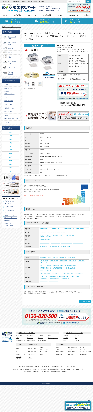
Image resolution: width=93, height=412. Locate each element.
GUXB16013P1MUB (66, 243)
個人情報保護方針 (55, 371)
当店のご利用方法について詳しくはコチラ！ (35, 293)
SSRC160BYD (63, 261)
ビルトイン (40, 338)
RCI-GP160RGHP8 (79, 273)
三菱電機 (65, 338)
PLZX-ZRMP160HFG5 (45, 237)
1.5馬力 (11, 132)
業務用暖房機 (59, 354)
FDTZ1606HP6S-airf (69, 229)
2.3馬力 (11, 143)
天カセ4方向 (19, 336)
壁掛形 (50, 336)
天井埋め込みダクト (53, 338)
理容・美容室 (8, 111)
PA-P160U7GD (43, 281)
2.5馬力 (11, 146)
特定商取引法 (27, 371)
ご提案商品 (61, 344)
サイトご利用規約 (44, 371)
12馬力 (10, 171)
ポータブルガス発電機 (85, 351)
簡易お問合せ (78, 405)
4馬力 (10, 153)
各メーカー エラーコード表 (68, 366)
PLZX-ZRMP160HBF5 (70, 235)
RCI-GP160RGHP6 (68, 273)
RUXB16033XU (53, 276)
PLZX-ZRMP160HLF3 (70, 267)
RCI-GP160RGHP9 (45, 273)
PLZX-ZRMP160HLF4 (45, 270)
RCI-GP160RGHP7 (56, 273)
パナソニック (78, 340)
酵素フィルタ (71, 354)
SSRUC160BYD (44, 261)
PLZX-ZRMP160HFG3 (45, 267)
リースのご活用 (14, 369)
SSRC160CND (43, 262)
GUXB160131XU (55, 243)
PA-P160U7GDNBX (66, 246)
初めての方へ (73, 15)
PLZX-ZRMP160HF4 (71, 268)
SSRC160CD (81, 261)
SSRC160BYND (54, 261)
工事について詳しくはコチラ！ (32, 218)
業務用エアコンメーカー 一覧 (74, 333)
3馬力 (10, 150)
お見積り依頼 (35, 369)
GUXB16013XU (65, 278)
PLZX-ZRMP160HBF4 (58, 268)
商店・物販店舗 (8, 101)
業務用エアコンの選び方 (32, 366)
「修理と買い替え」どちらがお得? (50, 366)
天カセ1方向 (30, 338)
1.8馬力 (11, 135)
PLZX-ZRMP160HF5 (45, 235)
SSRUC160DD (61, 232)
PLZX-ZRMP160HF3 (58, 267)
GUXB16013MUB (54, 278)
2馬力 (10, 139)
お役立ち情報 (47, 15)
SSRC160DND (52, 232)
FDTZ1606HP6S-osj (45, 229)
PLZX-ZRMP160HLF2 (70, 265)
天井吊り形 (40, 336)
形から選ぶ (8, 32)
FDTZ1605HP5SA (70, 257)
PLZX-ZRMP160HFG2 (45, 265)
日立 (76, 338)
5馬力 (10, 157)
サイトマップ (65, 371)
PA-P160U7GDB (44, 246)
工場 (5, 97)
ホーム (5, 15)
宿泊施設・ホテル (9, 108)
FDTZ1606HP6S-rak (57, 229)
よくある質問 (79, 369)
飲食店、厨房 (8, 104)
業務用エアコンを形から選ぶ (27, 333)
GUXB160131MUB (44, 243)
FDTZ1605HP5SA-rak (45, 257)
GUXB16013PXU (44, 278)
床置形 (17, 338)
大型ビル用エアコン (21, 340)
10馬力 (10, 168)
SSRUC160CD (72, 261)
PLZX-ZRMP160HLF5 (57, 235)
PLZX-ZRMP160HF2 (58, 265)
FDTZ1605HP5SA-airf (58, 257)
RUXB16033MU (44, 276)
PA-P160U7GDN (53, 281)
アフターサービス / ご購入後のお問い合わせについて (10, 218)
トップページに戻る (85, 301)
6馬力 (10, 160)
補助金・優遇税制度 (25, 369)
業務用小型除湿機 (72, 351)
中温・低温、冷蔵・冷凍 (11, 118)
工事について (32, 15)
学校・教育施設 (8, 88)
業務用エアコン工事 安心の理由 (11, 1)
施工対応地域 (55, 369)
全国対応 (24, 1)
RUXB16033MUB (63, 276)
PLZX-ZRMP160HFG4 (45, 268)
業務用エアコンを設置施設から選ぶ (29, 344)
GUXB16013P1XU (78, 243)
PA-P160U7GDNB (54, 246)
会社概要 (41, 1)
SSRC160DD (43, 232)
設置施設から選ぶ (11, 80)
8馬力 (10, 164)
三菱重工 (65, 336)
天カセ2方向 (30, 336)
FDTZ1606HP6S (80, 229)
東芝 (64, 340)
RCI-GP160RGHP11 (45, 239)
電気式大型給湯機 (31, 340)
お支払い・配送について (67, 369)
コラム (60, 15)
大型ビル (6, 122)
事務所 (6, 84)
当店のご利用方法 (32, 1)
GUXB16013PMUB (74, 276)
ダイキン (77, 336)
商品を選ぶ (17, 15)
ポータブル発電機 (42, 340)
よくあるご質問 (8, 206)
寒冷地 (6, 115)
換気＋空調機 (83, 354)
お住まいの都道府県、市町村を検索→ (34, 195)
